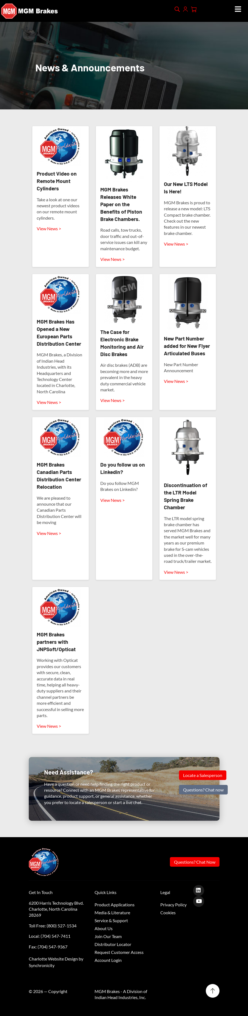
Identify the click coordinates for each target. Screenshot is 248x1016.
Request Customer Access (119, 952)
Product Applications (115, 904)
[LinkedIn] (201, 890)
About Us (104, 928)
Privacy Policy (173, 904)
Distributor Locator (113, 944)
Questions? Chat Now (194, 861)
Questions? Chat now (203, 789)
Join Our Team (108, 936)
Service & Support (111, 920)
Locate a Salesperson (202, 775)
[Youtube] (201, 901)
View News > (49, 228)
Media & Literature (112, 912)
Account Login (108, 960)
